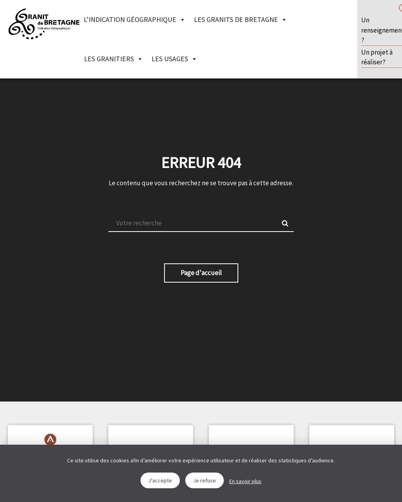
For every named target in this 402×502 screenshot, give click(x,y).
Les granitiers (113, 58)
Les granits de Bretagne (240, 19)
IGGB (44, 23)
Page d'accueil (201, 272)
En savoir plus (245, 481)
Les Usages (174, 58)
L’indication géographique (135, 19)
